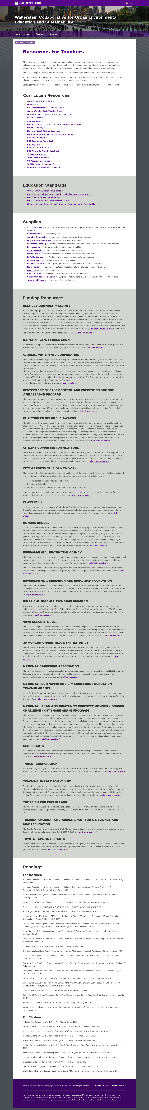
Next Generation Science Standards (45, 197)
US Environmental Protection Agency (45, 108)
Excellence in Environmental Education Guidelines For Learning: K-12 (60, 194)
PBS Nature (33, 144)
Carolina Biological (37, 237)
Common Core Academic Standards (45, 191)
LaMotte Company (37, 257)
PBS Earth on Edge (37, 137)
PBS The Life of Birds (38, 147)
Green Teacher (35, 118)
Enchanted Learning (37, 244)
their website (69, 383)
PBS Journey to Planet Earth (41, 141)
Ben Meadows (35, 233)
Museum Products (37, 263)
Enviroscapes (34, 247)
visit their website (84, 333)
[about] (31, 34)
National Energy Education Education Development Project (55, 124)
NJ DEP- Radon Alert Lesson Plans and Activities (51, 134)
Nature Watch (34, 267)
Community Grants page (100, 328)
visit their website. (87, 411)
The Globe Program (37, 154)
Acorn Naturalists (36, 227)
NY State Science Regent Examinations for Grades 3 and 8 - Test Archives (63, 204)
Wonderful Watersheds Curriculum (43, 167)
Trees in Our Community (38, 157)
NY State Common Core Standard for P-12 (48, 201)
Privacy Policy (102, 1085)
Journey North (35, 121)
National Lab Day (36, 127)
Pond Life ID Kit (35, 273)
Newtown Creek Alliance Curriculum (44, 131)
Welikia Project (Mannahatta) (41, 164)
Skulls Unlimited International (42, 277)
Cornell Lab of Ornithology (40, 101)
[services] (45, 34)
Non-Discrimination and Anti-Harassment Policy (98, 1100)
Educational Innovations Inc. (41, 240)
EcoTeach (32, 104)
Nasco (31, 270)
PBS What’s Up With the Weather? (44, 151)
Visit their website (112, 635)
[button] (129, 3)
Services (22, 43)
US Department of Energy (40, 161)
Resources (30, 43)
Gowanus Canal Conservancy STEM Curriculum (50, 114)
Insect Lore (33, 253)
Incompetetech (35, 250)
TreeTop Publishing (37, 280)
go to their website (81, 495)
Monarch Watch (35, 260)
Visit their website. (99, 545)
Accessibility (119, 1085)
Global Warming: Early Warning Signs (44, 111)
